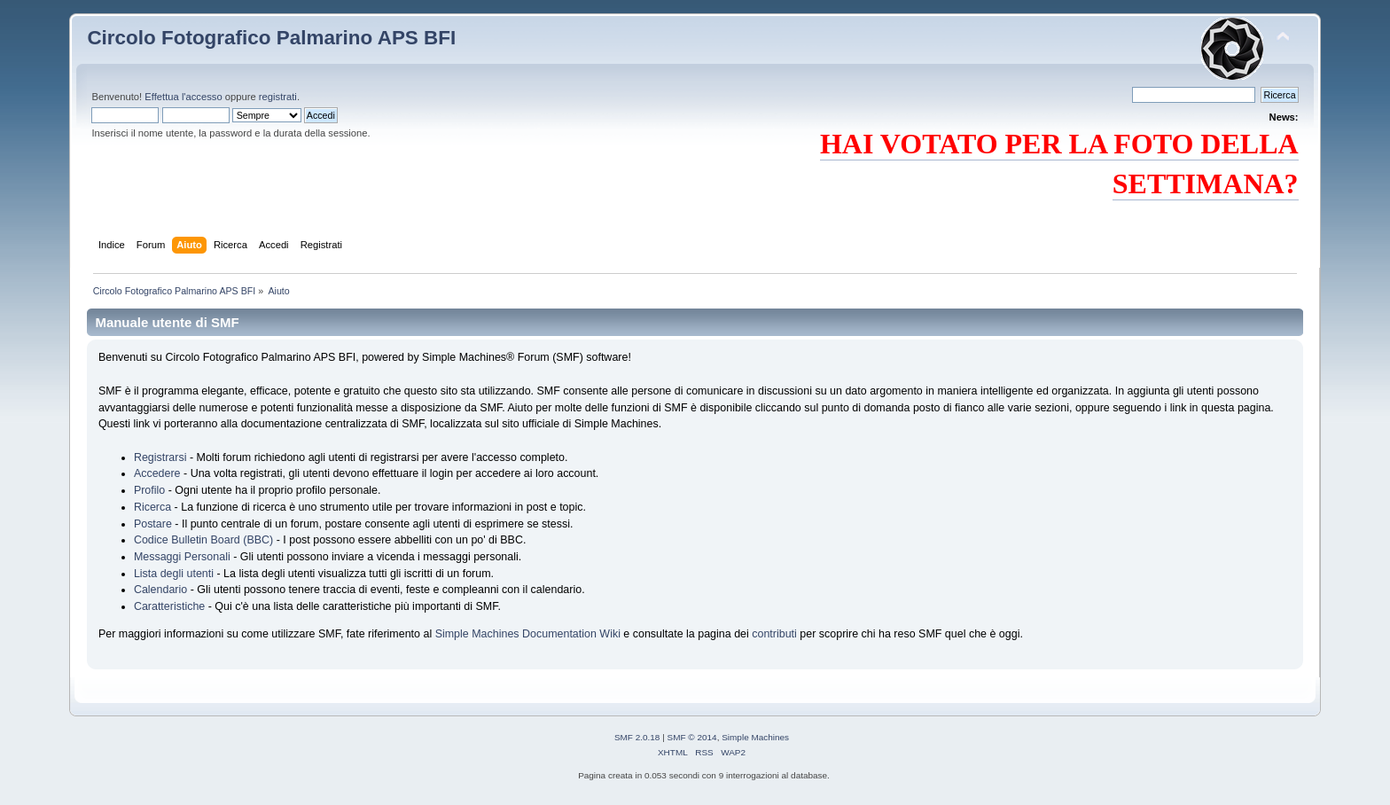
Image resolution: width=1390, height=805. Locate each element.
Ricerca (152, 507)
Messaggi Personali (182, 557)
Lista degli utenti (174, 573)
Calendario (160, 589)
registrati (278, 96)
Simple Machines (755, 737)
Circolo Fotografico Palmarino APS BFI (271, 38)
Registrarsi (160, 457)
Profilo (149, 490)
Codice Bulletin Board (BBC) (203, 540)
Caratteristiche (169, 606)
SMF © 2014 (692, 737)
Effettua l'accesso (183, 96)
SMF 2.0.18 (637, 737)
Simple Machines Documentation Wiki (528, 634)
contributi (774, 634)
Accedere (157, 473)
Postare (153, 524)
